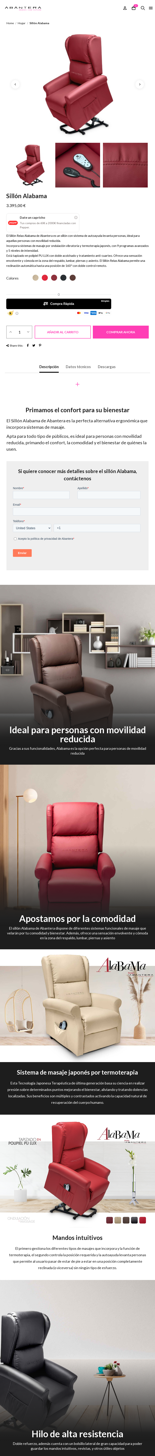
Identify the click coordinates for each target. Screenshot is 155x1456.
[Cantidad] (19, 332)
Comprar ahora (120, 332)
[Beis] (35, 278)
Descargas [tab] (107, 367)
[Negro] (63, 278)
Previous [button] (15, 84)
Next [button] (139, 84)
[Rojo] (45, 278)
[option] (77, 84)
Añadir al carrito (63, 332)
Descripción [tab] (49, 367)
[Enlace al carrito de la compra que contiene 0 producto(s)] (133, 8)
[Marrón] (73, 278)
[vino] (54, 278)
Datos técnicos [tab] (78, 367)
